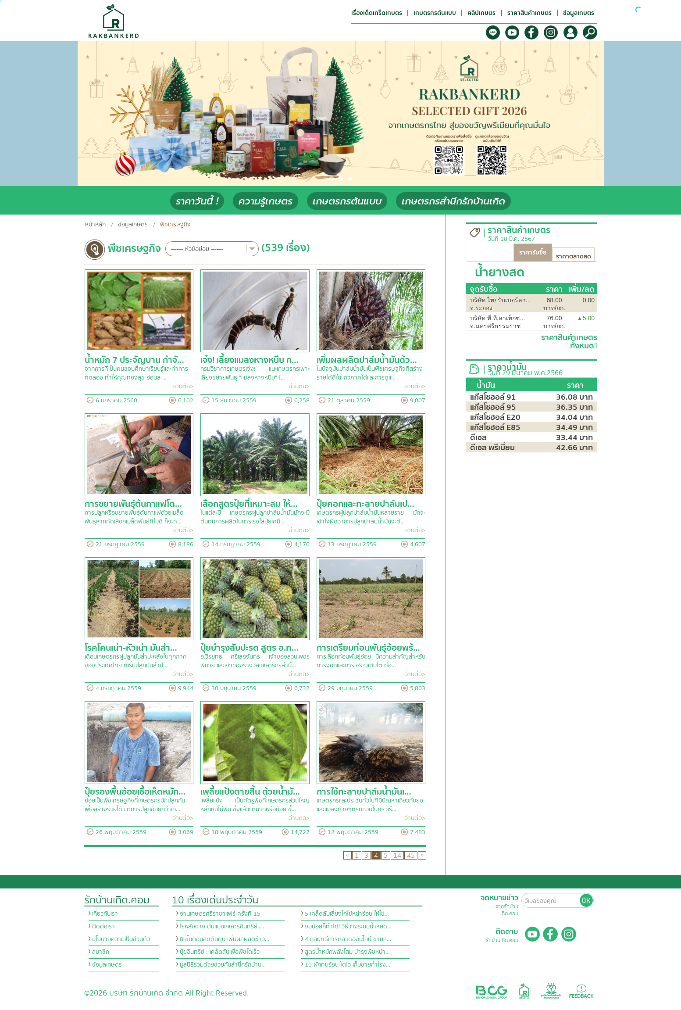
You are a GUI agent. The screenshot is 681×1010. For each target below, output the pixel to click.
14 (397, 855)
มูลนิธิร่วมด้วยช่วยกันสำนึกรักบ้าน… (223, 965)
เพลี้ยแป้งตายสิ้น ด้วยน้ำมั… (250, 792)
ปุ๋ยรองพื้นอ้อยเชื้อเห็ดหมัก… (135, 792)
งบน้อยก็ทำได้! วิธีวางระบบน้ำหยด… (348, 926)
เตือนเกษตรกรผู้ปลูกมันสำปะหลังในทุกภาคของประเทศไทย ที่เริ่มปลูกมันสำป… (136, 661)
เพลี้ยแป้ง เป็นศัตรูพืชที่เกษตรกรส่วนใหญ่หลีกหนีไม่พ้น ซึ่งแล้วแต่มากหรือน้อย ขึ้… (255, 805)
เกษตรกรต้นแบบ (347, 201)
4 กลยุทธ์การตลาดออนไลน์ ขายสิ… (348, 939)
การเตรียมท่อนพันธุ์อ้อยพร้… (368, 648)
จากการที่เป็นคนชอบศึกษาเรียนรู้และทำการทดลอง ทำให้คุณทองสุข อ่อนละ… (136, 373)
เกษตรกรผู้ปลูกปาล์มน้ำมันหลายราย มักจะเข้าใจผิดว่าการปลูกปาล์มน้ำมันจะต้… (371, 517)
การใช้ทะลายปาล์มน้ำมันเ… (364, 792)
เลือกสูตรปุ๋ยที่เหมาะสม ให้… (249, 504)
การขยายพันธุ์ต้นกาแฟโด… (133, 504)
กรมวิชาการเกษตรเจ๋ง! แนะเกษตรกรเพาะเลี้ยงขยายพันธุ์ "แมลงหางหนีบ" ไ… (255, 373)
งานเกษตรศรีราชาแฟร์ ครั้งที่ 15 (220, 914)
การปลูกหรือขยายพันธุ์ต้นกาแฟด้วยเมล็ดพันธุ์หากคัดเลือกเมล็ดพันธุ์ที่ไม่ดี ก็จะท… (134, 517)
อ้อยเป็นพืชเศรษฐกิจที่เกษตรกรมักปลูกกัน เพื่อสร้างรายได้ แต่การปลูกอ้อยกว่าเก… (135, 805)
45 (411, 855)
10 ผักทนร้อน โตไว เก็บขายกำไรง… (347, 965)
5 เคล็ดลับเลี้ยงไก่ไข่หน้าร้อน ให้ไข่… (347, 914)
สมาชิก (100, 952)
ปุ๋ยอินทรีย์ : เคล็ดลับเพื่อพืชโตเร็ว (220, 952)
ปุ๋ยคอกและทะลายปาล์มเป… (365, 504)
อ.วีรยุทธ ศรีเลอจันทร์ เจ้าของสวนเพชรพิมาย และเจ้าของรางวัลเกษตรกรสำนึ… (255, 661)
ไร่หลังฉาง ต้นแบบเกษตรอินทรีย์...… (223, 926)
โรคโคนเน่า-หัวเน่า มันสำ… (131, 648)
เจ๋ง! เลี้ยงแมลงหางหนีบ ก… (249, 360)
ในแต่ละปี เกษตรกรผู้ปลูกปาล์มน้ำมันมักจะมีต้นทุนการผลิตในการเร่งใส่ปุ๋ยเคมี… (255, 517)
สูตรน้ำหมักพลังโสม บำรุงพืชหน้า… (347, 952)
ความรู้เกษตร (265, 201)
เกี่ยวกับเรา (105, 914)
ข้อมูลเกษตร (133, 224)
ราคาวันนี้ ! (197, 201)
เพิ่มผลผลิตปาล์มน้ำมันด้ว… (367, 360)
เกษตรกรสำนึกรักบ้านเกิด (453, 201)
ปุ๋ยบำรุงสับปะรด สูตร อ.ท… (249, 648)
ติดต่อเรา (103, 926)
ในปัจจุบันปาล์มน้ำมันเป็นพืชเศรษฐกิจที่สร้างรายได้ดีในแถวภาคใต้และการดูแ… (370, 373)
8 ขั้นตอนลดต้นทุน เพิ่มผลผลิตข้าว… (224, 939)
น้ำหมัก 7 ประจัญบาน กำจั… (134, 360)
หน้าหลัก (95, 224)
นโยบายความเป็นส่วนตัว (121, 939)
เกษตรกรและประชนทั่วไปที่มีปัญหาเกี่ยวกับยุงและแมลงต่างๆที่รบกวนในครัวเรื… (370, 805)
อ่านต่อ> (182, 386)
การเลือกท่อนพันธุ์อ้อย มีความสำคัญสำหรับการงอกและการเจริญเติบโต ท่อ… (371, 661)
